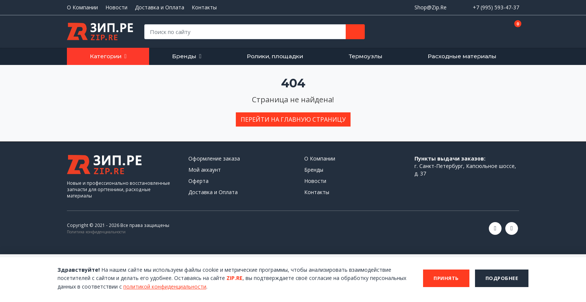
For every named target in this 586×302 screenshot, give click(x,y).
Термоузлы (365, 56)
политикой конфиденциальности (165, 286)
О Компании (82, 7)
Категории (105, 56)
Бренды (184, 56)
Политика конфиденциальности (96, 231)
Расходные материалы (462, 56)
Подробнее (501, 278)
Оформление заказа (214, 158)
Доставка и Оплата (159, 7)
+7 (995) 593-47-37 (496, 7)
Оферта (198, 180)
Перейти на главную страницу (293, 119)
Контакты (204, 7)
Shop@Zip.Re (430, 7)
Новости (116, 7)
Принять (446, 278)
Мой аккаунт (204, 169)
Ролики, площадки (275, 56)
